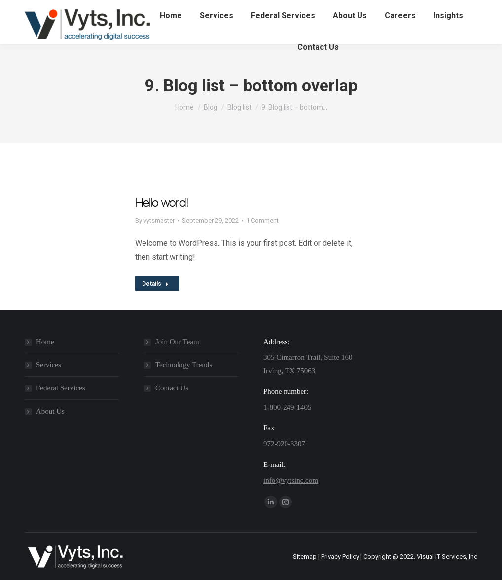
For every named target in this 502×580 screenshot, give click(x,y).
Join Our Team (177, 342)
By (155, 220)
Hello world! (161, 202)
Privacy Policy (340, 556)
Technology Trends (183, 365)
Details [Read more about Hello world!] (155, 283)
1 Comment (262, 220)
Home (45, 342)
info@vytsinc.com (290, 480)
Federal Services (60, 388)
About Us (50, 411)
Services (48, 365)
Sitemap (305, 556)
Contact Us (171, 388)
